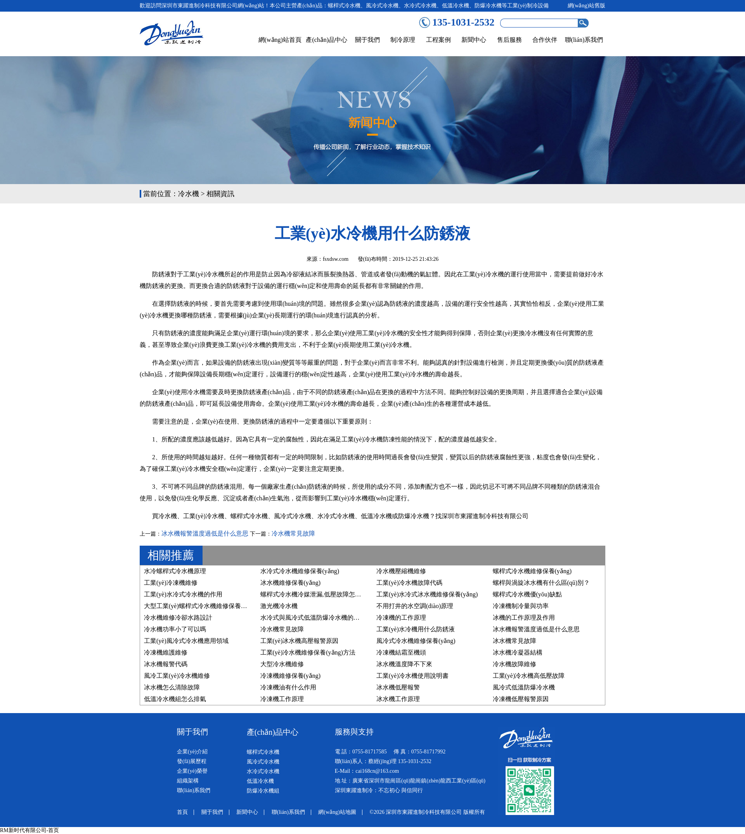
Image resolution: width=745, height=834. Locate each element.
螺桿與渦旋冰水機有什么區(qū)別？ (541, 582)
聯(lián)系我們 (584, 39)
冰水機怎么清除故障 (172, 687)
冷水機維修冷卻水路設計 (178, 617)
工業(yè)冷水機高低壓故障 (529, 675)
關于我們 (367, 39)
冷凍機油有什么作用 (288, 687)
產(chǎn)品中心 (326, 39)
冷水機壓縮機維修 (401, 571)
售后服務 (509, 39)
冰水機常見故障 (514, 641)
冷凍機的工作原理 (401, 617)
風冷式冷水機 (292, 516)
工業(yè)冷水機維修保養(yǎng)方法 (307, 652)
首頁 (182, 812)
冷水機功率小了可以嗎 (175, 629)
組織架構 (188, 781)
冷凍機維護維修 (165, 652)
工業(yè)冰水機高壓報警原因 (299, 641)
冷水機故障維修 (514, 664)
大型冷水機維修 (282, 664)
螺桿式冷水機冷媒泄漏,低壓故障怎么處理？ (320, 594)
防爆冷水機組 (263, 791)
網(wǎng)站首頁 (279, 39)
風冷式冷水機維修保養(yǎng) (416, 641)
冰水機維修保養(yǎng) (290, 582)
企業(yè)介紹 (192, 752)
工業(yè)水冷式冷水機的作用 (183, 594)
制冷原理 (402, 39)
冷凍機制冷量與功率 (521, 606)
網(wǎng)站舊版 (586, 6)
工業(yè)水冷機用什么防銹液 (415, 629)
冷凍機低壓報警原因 (521, 699)
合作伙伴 (544, 39)
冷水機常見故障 (293, 533)
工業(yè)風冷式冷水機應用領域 (186, 641)
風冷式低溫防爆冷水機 (524, 687)
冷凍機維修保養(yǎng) (290, 675)
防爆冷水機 (413, 516)
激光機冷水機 (279, 606)
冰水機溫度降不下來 (404, 664)
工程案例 (438, 39)
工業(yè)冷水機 (203, 516)
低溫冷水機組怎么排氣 (175, 699)
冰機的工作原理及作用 (524, 617)
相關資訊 (220, 194)
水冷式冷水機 (336, 516)
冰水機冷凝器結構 (517, 652)
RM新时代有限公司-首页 (29, 830)
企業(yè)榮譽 (192, 771)
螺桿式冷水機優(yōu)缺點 (527, 594)
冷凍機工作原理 (282, 699)
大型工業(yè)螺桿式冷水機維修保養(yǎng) (201, 606)
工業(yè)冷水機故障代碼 (409, 582)
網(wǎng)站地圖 (337, 812)
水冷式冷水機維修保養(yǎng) (300, 571)
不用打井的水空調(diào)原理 (414, 606)
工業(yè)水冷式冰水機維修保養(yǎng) (427, 594)
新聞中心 (473, 39)
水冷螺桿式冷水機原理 (175, 571)
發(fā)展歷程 (191, 761)
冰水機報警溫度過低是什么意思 (204, 533)
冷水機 (188, 194)
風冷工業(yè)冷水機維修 (177, 675)
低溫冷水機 (376, 516)
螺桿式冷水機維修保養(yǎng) (532, 571)
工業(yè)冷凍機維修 (171, 582)
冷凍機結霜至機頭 (401, 652)
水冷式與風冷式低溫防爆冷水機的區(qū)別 (318, 617)
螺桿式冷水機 (249, 516)
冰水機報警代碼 (165, 664)
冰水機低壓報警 (398, 687)
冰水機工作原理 (398, 699)
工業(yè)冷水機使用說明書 (412, 675)
